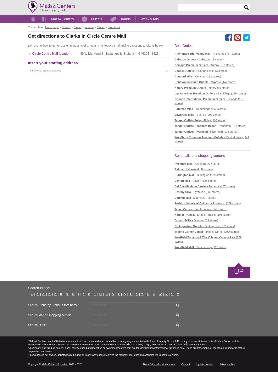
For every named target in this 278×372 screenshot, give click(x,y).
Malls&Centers (62, 19)
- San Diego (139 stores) (210, 93)
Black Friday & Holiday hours (159, 364)
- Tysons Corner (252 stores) (207, 231)
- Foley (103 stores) (200, 120)
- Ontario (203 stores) (196, 220)
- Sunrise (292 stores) (198, 114)
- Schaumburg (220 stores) (201, 247)
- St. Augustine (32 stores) (205, 226)
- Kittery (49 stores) (202, 87)
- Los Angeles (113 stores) (201, 70)
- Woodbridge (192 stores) (200, 108)
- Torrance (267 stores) (205, 186)
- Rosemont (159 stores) (208, 203)
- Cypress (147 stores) (205, 82)
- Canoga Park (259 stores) (208, 239)
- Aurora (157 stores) (204, 65)
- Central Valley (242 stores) (212, 139)
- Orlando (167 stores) (209, 101)
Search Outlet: (37, 325)
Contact (185, 364)
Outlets (96, 19)
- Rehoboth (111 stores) (210, 125)
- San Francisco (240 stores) (201, 209)
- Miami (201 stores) (195, 197)
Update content (204, 364)
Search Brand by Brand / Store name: (53, 305)
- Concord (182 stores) (198, 76)
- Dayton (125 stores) (196, 180)
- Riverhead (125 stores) (206, 131)
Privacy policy (227, 364)
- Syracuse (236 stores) (197, 192)
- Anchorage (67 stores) (207, 53)
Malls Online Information (55, 364)
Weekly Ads (150, 19)
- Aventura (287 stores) (198, 163)
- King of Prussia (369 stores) (203, 214)
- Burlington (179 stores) (200, 175)
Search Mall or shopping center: (49, 315)
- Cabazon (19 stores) (199, 59)
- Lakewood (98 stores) (194, 169)
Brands (125, 19)
